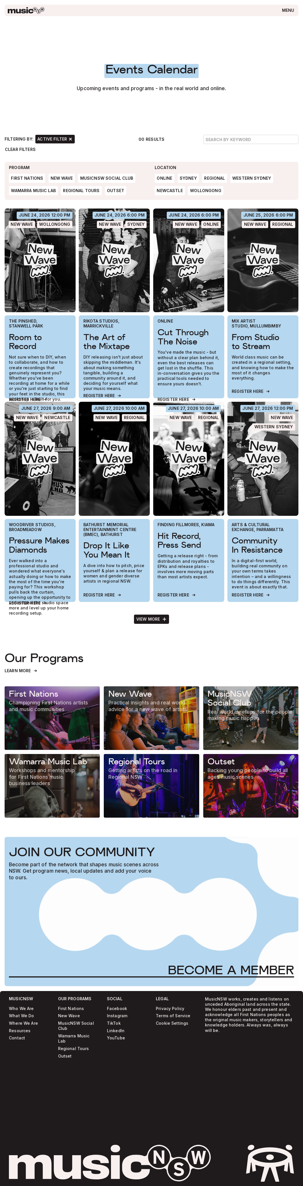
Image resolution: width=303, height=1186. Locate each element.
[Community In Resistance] (262, 458)
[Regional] (282, 224)
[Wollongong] (54, 224)
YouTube (116, 1038)
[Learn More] (21, 670)
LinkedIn (115, 1030)
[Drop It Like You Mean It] (114, 458)
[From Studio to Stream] (262, 260)
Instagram (117, 1016)
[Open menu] (288, 10)
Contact (17, 1038)
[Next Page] (151, 619)
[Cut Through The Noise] (188, 260)
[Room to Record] (40, 260)
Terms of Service (173, 1016)
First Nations (71, 1008)
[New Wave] (22, 224)
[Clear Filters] (20, 149)
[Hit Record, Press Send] (188, 458)
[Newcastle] (57, 417)
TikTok (114, 1023)
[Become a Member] (231, 970)
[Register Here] (28, 399)
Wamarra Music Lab (74, 1038)
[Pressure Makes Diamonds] (40, 458)
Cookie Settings (172, 1023)
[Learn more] (52, 718)
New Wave (69, 1016)
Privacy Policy (170, 1008)
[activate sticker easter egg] (270, 1163)
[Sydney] (136, 224)
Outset (65, 1056)
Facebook (117, 1008)
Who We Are (21, 1008)
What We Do (21, 1016)
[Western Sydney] (273, 427)
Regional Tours (73, 1048)
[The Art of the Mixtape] (114, 260)
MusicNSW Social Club (76, 1026)
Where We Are (23, 1023)
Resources (19, 1030)
